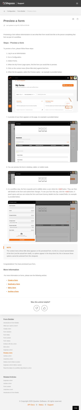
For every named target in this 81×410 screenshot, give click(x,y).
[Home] (9, 3)
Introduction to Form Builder (11, 323)
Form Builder (21, 11)
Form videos (6, 341)
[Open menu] (77, 3)
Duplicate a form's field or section (12, 365)
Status (41, 405)
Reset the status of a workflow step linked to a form (17, 368)
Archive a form (13, 291)
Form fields (6, 335)
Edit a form (12, 288)
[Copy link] (77, 19)
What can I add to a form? (10, 326)
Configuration (11, 11)
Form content (7, 338)
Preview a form (31, 11)
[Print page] (73, 19)
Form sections (7, 332)
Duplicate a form (14, 284)
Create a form (13, 280)
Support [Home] (21, 3)
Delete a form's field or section (11, 362)
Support (50, 405)
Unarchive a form (8, 359)
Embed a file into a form (10, 344)
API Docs (31, 405)
